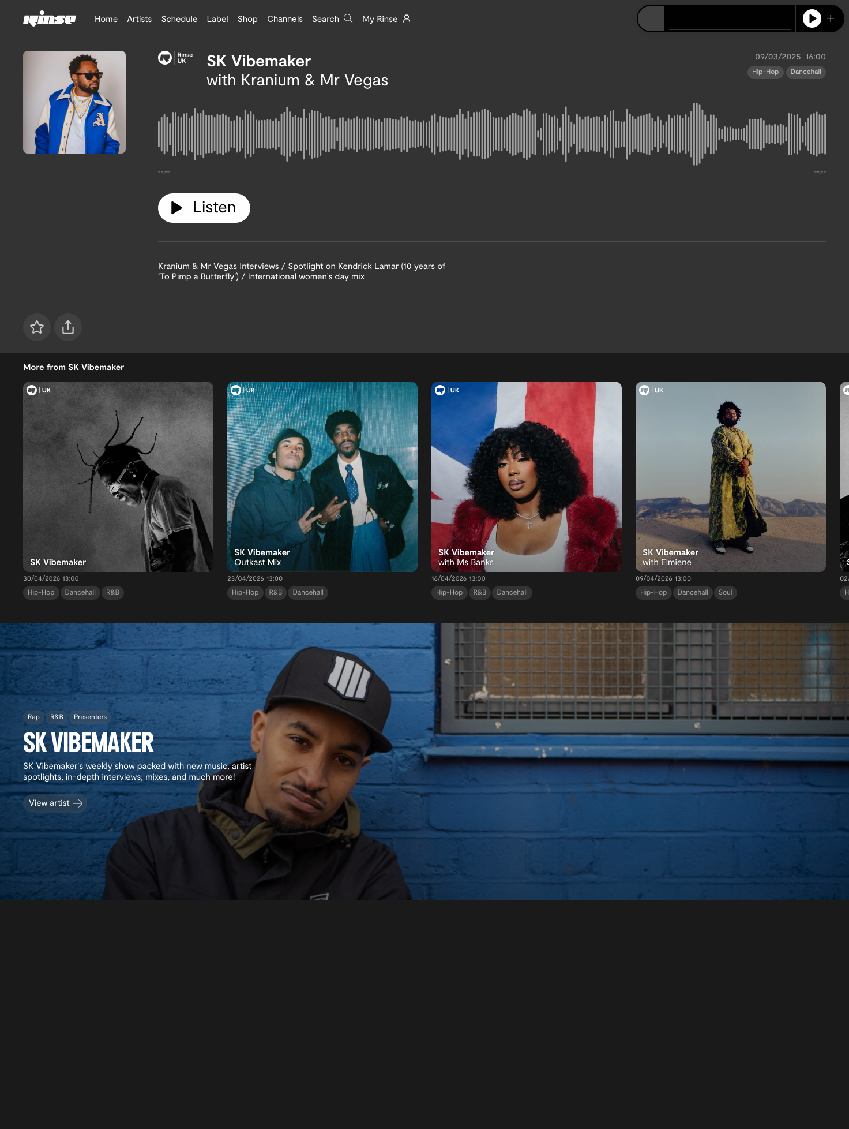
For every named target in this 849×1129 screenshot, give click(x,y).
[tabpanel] (492, 136)
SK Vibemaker (258, 60)
